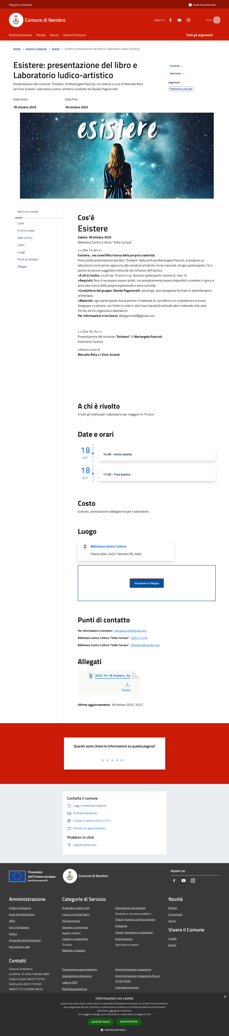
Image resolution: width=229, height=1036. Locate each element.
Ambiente (121, 926)
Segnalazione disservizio (77, 976)
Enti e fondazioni (19, 927)
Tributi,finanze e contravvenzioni (135, 919)
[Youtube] (175, 19)
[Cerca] (216, 20)
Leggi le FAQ (69, 982)
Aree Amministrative (21, 914)
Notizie (172, 908)
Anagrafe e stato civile (75, 908)
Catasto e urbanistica (75, 939)
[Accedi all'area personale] (202, 5)
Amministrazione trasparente (133, 969)
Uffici (12, 921)
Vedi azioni (178, 73)
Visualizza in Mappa (146, 583)
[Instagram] (184, 19)
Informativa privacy (127, 987)
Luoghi (172, 938)
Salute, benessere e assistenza (134, 932)
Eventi (56, 49)
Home (16, 49)
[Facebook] (166, 19)
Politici (13, 934)
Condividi (177, 66)
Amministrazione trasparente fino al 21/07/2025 (137, 978)
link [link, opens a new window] (149, 1014)
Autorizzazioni (124, 939)
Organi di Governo (20, 908)
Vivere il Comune (36, 49)
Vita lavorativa (71, 921)
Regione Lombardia (20, 5)
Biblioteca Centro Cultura (108, 546)
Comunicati (175, 914)
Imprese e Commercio (75, 927)
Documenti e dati (19, 947)
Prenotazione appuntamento (79, 969)
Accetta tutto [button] (101, 1021)
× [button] (225, 997)
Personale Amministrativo (25, 940)
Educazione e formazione (130, 908)
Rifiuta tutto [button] (128, 1021)
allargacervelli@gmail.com (130, 630)
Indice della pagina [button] (28, 211)
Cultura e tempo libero (75, 914)
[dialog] (114, 1014)
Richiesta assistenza (74, 989)
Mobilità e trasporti (73, 950)
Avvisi (172, 921)
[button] (114, 1030)
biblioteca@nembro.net (145, 645)
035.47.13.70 (139, 638)
